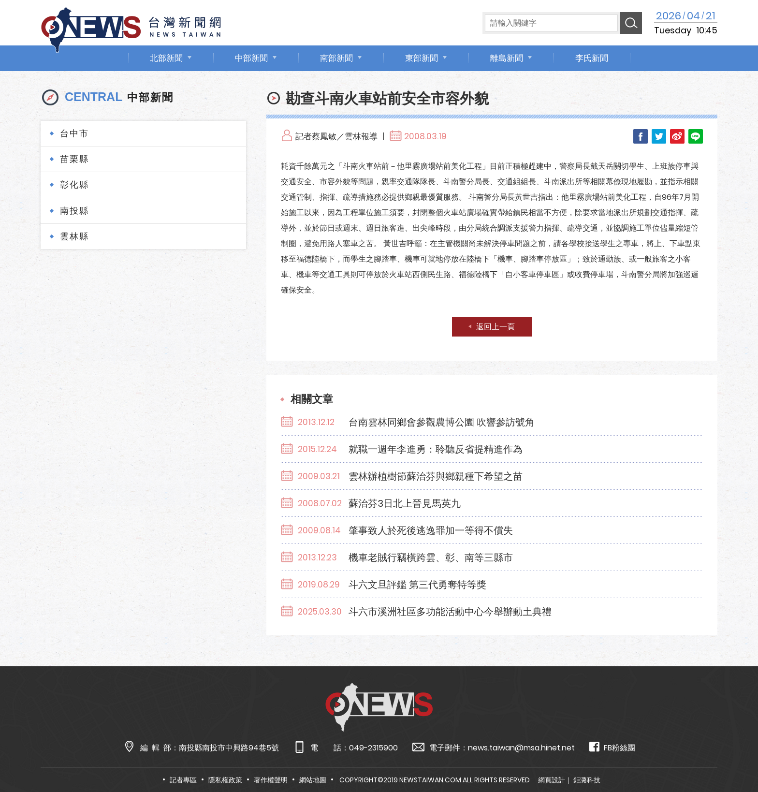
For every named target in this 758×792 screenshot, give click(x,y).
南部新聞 (336, 58)
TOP (731, 756)
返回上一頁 (495, 326)
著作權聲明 (271, 780)
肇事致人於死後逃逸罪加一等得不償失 (431, 530)
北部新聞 (166, 58)
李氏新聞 (591, 58)
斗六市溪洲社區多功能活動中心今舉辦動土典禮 (450, 611)
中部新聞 (251, 58)
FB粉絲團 (612, 747)
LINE (695, 136)
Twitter (659, 136)
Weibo (677, 136)
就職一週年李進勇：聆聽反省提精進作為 (436, 449)
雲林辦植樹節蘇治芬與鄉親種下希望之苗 (436, 476)
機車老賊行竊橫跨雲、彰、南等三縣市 (431, 557)
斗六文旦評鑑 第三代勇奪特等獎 (417, 584)
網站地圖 (312, 780)
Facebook (640, 136)
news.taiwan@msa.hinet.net (521, 747)
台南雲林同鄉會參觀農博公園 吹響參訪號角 (442, 422)
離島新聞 (506, 58)
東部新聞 (421, 58)
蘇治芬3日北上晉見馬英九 (405, 503)
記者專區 (183, 780)
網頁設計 (551, 780)
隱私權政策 (225, 780)
